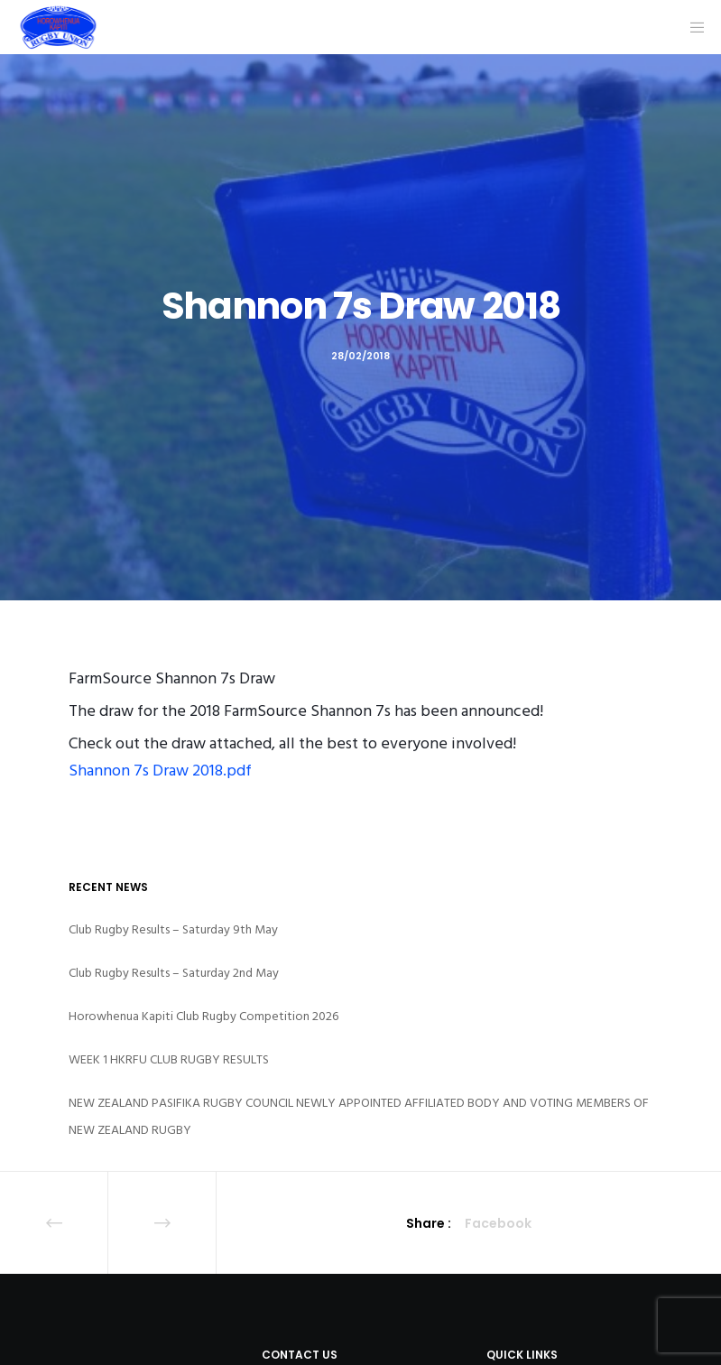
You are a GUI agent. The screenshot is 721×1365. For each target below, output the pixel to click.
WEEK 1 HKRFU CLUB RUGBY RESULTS (169, 1059)
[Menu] (691, 27)
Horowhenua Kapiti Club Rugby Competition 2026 (203, 1016)
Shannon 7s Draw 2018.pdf (160, 770)
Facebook (498, 1223)
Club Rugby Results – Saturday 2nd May (174, 972)
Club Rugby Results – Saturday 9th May (173, 929)
